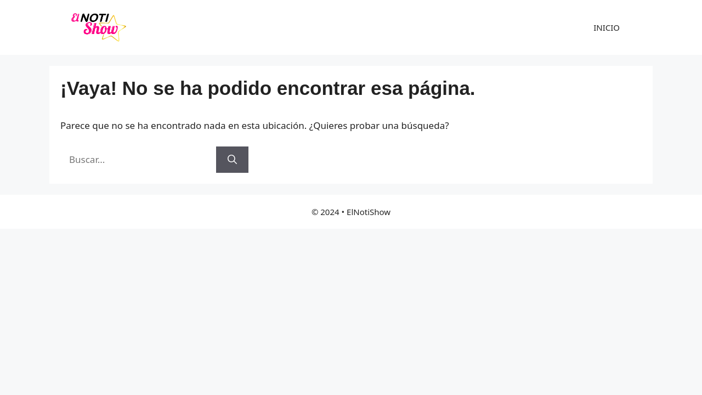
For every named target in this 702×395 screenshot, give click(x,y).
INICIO (606, 27)
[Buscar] (232, 159)
